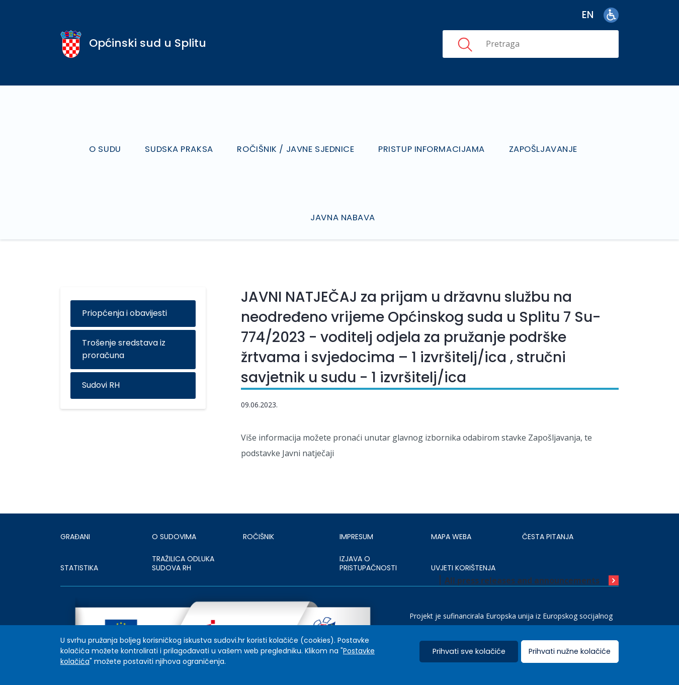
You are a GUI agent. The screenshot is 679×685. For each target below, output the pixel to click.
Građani (75, 509)
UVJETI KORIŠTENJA (463, 541)
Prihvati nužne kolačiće (570, 651)
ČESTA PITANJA (547, 509)
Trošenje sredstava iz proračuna (123, 322)
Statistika (79, 541)
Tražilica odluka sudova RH (183, 536)
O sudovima (174, 509)
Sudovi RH (101, 358)
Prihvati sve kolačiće (469, 651)
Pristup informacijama (429, 135)
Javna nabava (344, 190)
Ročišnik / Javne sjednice (296, 135)
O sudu (112, 135)
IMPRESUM (356, 509)
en (587, 15)
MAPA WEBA (451, 509)
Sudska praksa (183, 135)
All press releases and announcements (522, 553)
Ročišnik (258, 509)
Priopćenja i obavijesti (124, 286)
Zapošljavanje (538, 135)
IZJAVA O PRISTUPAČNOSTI (368, 536)
